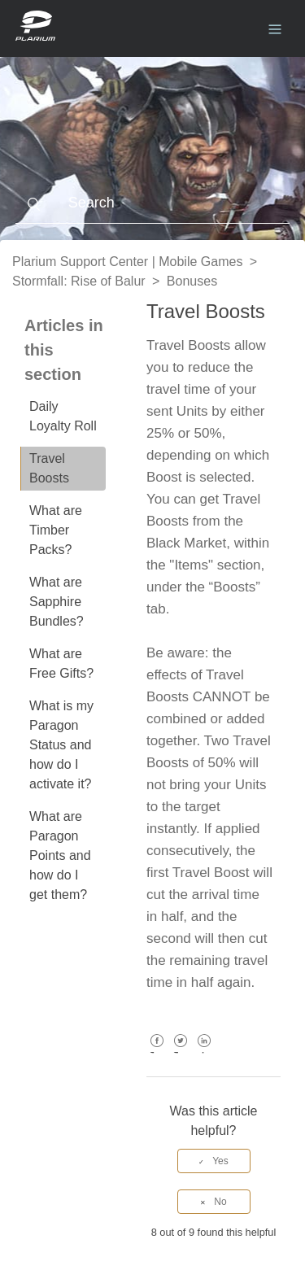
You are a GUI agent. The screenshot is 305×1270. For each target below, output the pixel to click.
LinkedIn (204, 1052)
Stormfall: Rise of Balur (79, 281)
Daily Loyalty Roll (63, 416)
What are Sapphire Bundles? (56, 601)
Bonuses (192, 281)
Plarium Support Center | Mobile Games (127, 261)
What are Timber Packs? (55, 530)
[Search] (152, 203)
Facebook (156, 1052)
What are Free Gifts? (61, 663)
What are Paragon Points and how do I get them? (60, 855)
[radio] (214, 1161)
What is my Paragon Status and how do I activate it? (61, 745)
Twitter (180, 1052)
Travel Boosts (49, 468)
